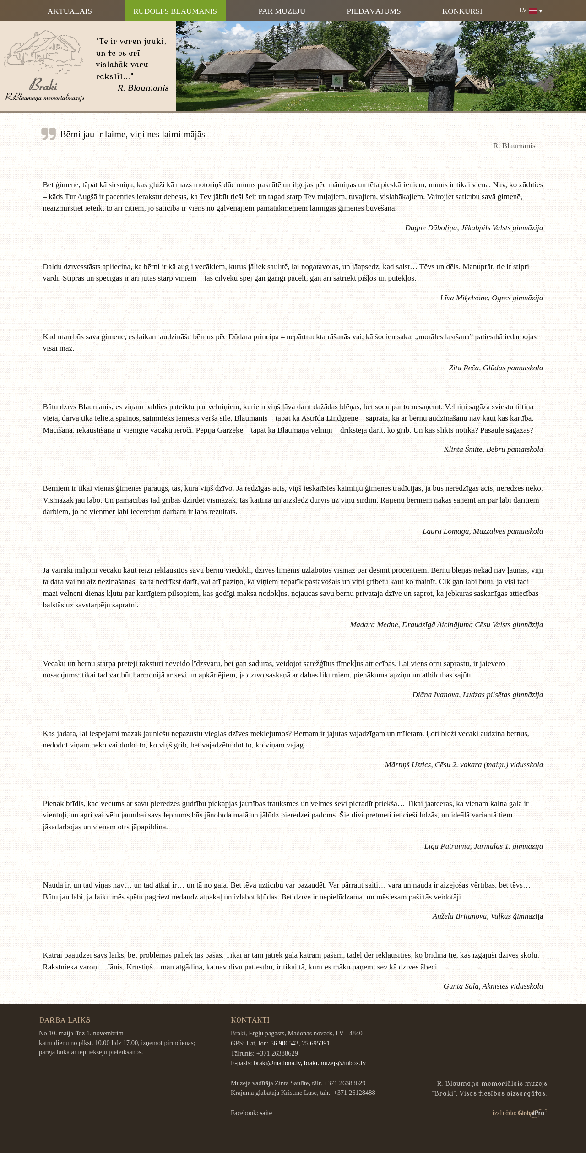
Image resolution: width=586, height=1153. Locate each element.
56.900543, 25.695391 (300, 1043)
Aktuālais (70, 11)
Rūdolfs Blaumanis (175, 11)
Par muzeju (281, 11)
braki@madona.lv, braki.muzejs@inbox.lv (310, 1062)
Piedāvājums (374, 11)
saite (266, 1112)
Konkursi (462, 11)
